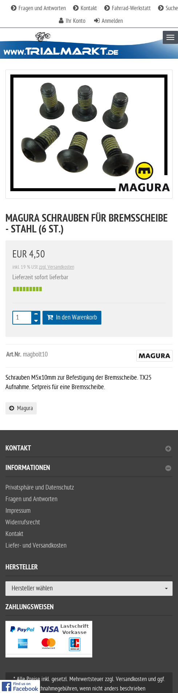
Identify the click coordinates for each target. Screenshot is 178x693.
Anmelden (112, 21)
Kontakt (85, 8)
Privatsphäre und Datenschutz (39, 487)
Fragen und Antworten (38, 8)
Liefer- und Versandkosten (35, 545)
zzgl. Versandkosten (56, 267)
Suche (168, 8)
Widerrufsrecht (22, 522)
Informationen (88, 469)
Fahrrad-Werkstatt (127, 8)
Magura (21, 408)
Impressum (18, 511)
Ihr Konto (75, 21)
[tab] (89, 451)
